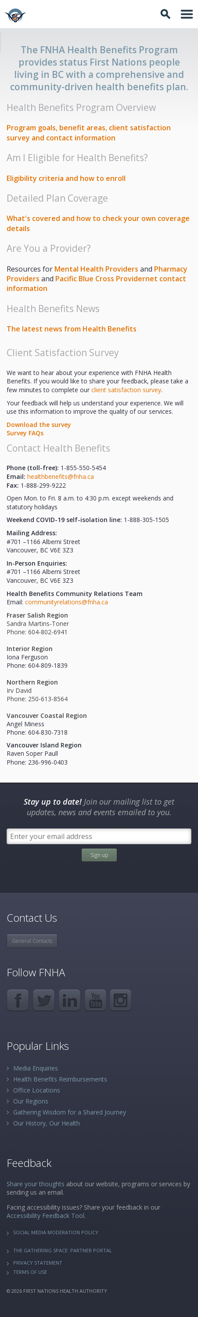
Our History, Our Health (46, 1123)
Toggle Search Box (167, 14)
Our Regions (30, 1101)
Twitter (43, 1000)
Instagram (121, 1000)
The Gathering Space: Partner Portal (62, 1250)
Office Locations (36, 1090)
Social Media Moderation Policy (55, 1232)
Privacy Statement (37, 1262)
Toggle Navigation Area (187, 14)
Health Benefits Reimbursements (60, 1079)
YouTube (95, 1000)
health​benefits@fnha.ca (60, 476)
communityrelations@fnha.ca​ (66, 602)
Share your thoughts (36, 1184)
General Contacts (32, 941)
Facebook (18, 1000)
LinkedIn (69, 1000)
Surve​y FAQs (25, 433)
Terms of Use (30, 1272)
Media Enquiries (35, 1068)
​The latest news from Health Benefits (72, 329)
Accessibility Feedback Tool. (46, 1215)
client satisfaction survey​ (126, 390)
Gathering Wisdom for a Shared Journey (69, 1112)
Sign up (99, 855)
